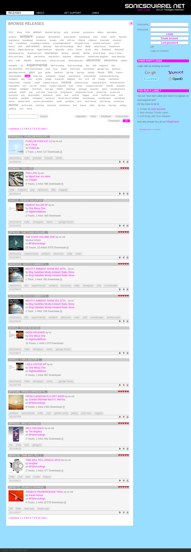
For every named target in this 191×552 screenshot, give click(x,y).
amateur (13, 37)
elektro (124, 60)
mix (24, 86)
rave (66, 95)
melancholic (14, 82)
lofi (93, 79)
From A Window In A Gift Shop (44, 396)
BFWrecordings (37, 243)
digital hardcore (44, 49)
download (119, 49)
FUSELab (34, 148)
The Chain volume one (40, 237)
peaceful (94, 89)
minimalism (14, 86)
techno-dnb (26, 105)
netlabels (24, 89)
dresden (76, 53)
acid (66, 32)
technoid (40, 105)
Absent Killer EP (36, 205)
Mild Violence (34, 428)
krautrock (59, 79)
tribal (92, 105)
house (101, 72)
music (79, 86)
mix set (33, 86)
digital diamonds (26, 49)
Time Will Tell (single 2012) (42, 460)
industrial (50, 76)
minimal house (82, 82)
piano (104, 89)
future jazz (75, 69)
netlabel (12, 89)
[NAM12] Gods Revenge (24, 328)
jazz (30, 79)
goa (40, 72)
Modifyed (106, 116)
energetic (13, 65)
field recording (57, 65)
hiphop (91, 72)
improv (119, 72)
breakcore (41, 40)
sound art (50, 98)
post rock (40, 92)
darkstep (47, 46)
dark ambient (33, 46)
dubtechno (79, 56)
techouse (51, 105)
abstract (37, 32)
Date (93, 116)
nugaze (98, 413)
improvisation (15, 76)
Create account (169, 38)
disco (70, 49)
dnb (96, 49)
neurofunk (37, 89)
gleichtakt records (17, 72)
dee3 (79, 46)
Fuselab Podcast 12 (38, 141)
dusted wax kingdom (98, 56)
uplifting (12, 108)
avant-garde (70, 37)
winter (59, 158)
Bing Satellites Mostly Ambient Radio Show (51, 272)
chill (62, 40)
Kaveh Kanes (36, 495)
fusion (64, 69)
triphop (123, 105)
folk (94, 65)
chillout (81, 40)
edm (18, 60)
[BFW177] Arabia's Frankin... (27, 487)
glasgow (36, 445)
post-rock (52, 92)
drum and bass (16, 56)
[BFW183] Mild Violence (24, 423)
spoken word (24, 101)
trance (83, 105)
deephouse (114, 46)
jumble (39, 79)
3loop (19, 32)
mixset (43, 86)
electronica (110, 60)
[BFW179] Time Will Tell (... (26, 455)
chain (78, 253)
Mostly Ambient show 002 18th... (46, 268)
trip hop (101, 105)
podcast (13, 92)
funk (48, 69)
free (113, 65)
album (100, 32)
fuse (56, 69)
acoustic (76, 32)
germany (116, 69)
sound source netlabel (68, 98)
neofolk (109, 86)
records (75, 95)
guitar (48, 72)
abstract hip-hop (52, 32)
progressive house (84, 92)
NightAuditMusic (37, 211)
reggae (85, 95)
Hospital (33, 463)
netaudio (121, 86)
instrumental (90, 76)
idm (110, 72)
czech (116, 43)
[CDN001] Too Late (21, 168)
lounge (101, 79)
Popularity (114, 120)
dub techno (39, 56)
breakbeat (28, 40)
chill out (71, 40)
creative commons (102, 43)
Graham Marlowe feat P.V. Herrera (47, 399)
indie (27, 76)
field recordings (75, 65)
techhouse (119, 101)
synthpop (69, 101)
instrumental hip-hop (109, 76)
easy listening (118, 56)
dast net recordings (64, 46)
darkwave (43, 189)
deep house (100, 46)
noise (60, 89)
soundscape (88, 98)
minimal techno (99, 82)
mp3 (71, 86)
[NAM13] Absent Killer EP (25, 200)
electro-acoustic (57, 60)
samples (25, 98)
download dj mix (16, 53)
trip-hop (112, 105)
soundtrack (119, 98)
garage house (65, 221)
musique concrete (94, 86)
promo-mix (115, 92)
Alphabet (81, 116)
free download (15, 69)
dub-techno (54, 56)
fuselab (49, 158)
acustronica (88, 32)
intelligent (13, 79)
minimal (66, 82)
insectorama (74, 76)
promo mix (101, 92)
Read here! (173, 121)
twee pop (29, 508)
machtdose (114, 79)
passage (83, 89)
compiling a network (40, 43)
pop (31, 92)
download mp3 (34, 53)
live (80, 79)
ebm (11, 60)
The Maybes (35, 431)
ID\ (126, 120)
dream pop (43, 508)
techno (13, 105)
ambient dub (113, 317)
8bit (53, 189)
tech (79, 101)
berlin (112, 37)
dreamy (65, 53)
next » (44, 128)
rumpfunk (13, 98)
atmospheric (54, 37)
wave (49, 221)
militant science (50, 82)
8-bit (27, 32)
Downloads (122, 116)
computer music (81, 43)
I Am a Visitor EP (35, 364)
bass (95, 37)
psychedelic (34, 95)
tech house (90, 101)
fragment (103, 65)
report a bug (143, 9)
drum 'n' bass (115, 53)
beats (104, 37)
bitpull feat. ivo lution (39, 176)
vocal (29, 108)
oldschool (70, 89)
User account (158, 109)
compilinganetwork (62, 43)
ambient (26, 36)
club (11, 43)
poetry (74, 413)
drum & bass (99, 53)
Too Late (31, 173)
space (11, 101)
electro (27, 60)
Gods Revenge (35, 332)
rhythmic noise (108, 95)
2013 (11, 32)
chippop (63, 189)
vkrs (21, 108)
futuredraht (89, 69)
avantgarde (84, 37)
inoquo (62, 76)
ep (22, 65)
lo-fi (87, 79)
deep (88, 46)
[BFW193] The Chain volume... (28, 232)
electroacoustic (75, 60)
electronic (93, 60)
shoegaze (37, 98)
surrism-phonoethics (43, 101)
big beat (122, 37)
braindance (14, 40)
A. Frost (33, 144)
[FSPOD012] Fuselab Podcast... (29, 136)
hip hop (69, 72)
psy (23, 95)
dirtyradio (59, 49)
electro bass (41, 60)
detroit (12, 49)
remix (95, 95)
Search (44, 116)
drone (86, 53)
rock (121, 95)
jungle (48, 79)
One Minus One (37, 208)
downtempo (51, 53)
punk (58, 95)
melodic (27, 82)
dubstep (67, 56)
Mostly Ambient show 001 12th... (46, 300)
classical (117, 40)
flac (87, 65)
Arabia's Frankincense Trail (44, 492)
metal (37, 82)
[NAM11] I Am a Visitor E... (25, 359)
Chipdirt (33, 179)
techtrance (64, 105)
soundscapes (104, 98)
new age (49, 89)
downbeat (106, 49)
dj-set (88, 49)
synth (59, 101)
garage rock (103, 69)
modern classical (57, 86)
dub (29, 56)
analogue (40, 37)
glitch (32, 72)
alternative (112, 32)
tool (75, 105)
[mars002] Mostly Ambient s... (28, 264)
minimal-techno (117, 82)
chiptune (92, 40)
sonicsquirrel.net (145, 129)
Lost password (169, 42)
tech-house (105, 101)
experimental (37, 65)
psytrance (48, 95)
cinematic (104, 40)
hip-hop (80, 72)
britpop (47, 476)
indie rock (37, 76)
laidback (71, 79)
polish (22, 92)
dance (12, 46)
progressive (66, 92)
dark (20, 46)
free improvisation (33, 69)
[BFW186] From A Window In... (28, 391)
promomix (13, 95)
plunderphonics (118, 89)
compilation (21, 43)
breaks (53, 40)
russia (36, 476)
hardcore (58, 72)
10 (39, 128)
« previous (13, 128)
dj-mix (79, 49)
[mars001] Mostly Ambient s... (28, 296)
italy (23, 79)
